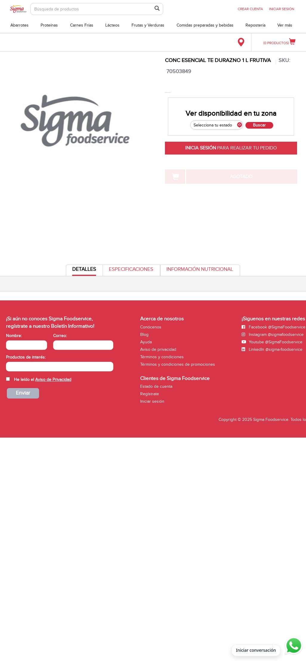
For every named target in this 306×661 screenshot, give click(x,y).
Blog (144, 334)
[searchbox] (9, 366)
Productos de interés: (26, 357)
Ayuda (146, 342)
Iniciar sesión (152, 401)
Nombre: (14, 335)
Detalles (84, 271)
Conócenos (150, 327)
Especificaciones (131, 269)
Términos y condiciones (162, 356)
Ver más (284, 25)
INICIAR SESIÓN (281, 9)
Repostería (255, 25)
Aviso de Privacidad (53, 379)
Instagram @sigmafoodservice (273, 334)
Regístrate (149, 393)
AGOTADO (241, 177)
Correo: (60, 335)
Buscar (259, 125)
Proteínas (49, 25)
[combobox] (59, 366)
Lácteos (112, 25)
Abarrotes (19, 25)
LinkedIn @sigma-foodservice (272, 349)
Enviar (23, 393)
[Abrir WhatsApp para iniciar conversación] (292, 645)
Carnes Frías (81, 25)
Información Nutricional (199, 269)
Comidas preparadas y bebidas (205, 25)
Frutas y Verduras (148, 25)
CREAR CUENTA (250, 9)
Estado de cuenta (156, 386)
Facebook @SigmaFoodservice (273, 327)
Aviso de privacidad (158, 349)
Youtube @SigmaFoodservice (272, 342)
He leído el (42, 379)
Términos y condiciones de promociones (177, 364)
